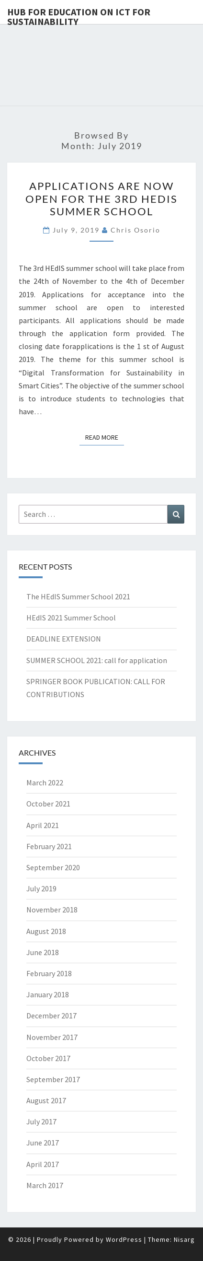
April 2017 (42, 1164)
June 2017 (42, 1142)
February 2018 (49, 973)
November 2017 (52, 1037)
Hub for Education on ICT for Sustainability (78, 15)
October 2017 (48, 1058)
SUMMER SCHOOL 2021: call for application (96, 660)
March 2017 (44, 1185)
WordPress (124, 1239)
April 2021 (42, 825)
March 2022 (44, 782)
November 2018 (52, 909)
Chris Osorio (135, 230)
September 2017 (53, 1079)
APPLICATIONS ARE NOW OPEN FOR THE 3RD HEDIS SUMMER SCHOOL (101, 198)
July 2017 (41, 1121)
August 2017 (46, 1100)
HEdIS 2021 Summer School (71, 617)
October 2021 (48, 803)
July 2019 (41, 888)
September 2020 (53, 867)
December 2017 (51, 1015)
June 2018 (42, 952)
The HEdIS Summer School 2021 (78, 596)
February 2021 (49, 846)
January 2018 (47, 994)
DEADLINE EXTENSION (63, 638)
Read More (104, 437)
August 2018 (46, 931)
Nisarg (184, 1239)
